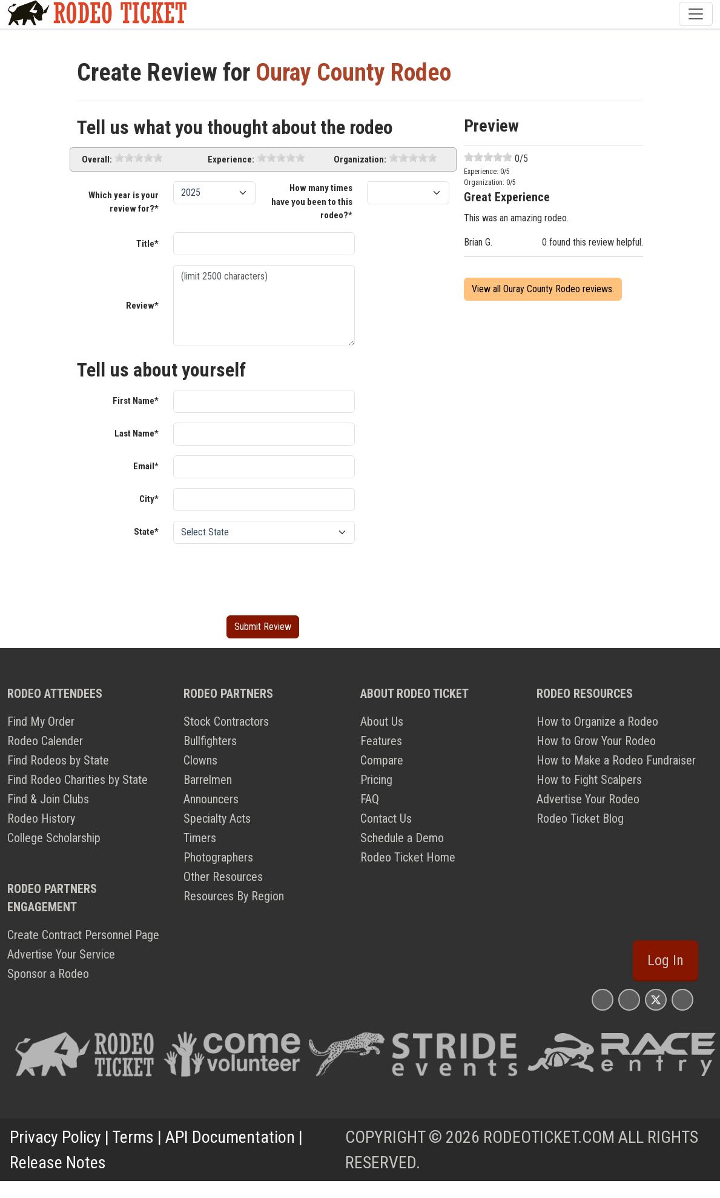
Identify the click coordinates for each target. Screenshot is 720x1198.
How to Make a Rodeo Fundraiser (616, 760)
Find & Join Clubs (48, 799)
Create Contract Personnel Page (83, 935)
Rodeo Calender (45, 741)
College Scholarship (54, 838)
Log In (665, 960)
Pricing (376, 779)
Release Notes (58, 1163)
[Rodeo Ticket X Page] (656, 999)
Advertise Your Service (61, 954)
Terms (133, 1137)
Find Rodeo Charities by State (77, 779)
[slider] (138, 157)
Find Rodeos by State (58, 760)
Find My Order (40, 721)
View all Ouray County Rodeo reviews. (543, 289)
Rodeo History (41, 818)
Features (381, 741)
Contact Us (386, 818)
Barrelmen (207, 779)
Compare (381, 760)
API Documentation (230, 1137)
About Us (381, 721)
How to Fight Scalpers (589, 779)
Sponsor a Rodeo (48, 973)
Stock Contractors (226, 721)
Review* (142, 305)
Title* (147, 243)
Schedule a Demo (402, 838)
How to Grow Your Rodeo (596, 741)
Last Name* (136, 433)
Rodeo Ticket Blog (580, 818)
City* (149, 499)
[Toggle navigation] (696, 14)
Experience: (231, 159)
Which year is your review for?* (123, 202)
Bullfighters (210, 741)
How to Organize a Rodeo (597, 721)
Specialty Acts (217, 818)
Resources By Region (233, 896)
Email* (146, 466)
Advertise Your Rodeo (588, 799)
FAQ (369, 799)
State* (146, 531)
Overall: (97, 159)
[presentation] (265, 577)
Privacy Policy (55, 1137)
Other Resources (223, 876)
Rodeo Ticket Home (407, 857)
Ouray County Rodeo (353, 72)
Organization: (360, 159)
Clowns (200, 760)
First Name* (136, 400)
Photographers (218, 857)
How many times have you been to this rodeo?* (311, 201)
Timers (199, 838)
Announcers (211, 799)
